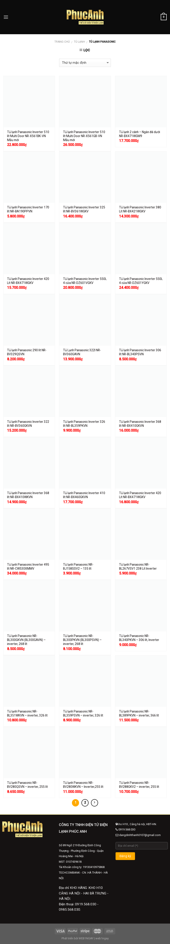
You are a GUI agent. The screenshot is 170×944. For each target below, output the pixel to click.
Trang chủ (62, 41)
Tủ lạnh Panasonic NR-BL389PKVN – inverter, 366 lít (139, 713)
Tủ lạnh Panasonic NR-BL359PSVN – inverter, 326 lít (83, 713)
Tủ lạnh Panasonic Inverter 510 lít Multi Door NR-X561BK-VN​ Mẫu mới (28, 136)
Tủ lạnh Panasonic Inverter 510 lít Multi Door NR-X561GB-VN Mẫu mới (84, 136)
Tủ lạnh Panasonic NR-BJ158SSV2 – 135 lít (78, 566)
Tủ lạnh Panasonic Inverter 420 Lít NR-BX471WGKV (28, 281)
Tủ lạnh (79, 41)
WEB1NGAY (86, 938)
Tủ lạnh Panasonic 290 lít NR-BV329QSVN (26, 352)
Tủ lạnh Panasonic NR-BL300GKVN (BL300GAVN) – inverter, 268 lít (26, 640)
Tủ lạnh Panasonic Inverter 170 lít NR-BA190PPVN (28, 209)
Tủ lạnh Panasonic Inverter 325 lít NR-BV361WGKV (84, 209)
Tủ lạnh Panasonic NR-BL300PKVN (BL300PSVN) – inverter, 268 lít (82, 640)
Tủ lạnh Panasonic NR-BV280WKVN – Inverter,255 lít (83, 784)
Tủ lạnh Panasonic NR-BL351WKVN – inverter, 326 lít (27, 713)
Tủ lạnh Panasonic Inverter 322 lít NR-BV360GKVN (28, 423)
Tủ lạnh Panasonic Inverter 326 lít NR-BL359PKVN (84, 423)
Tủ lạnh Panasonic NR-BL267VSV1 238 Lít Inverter (138, 566)
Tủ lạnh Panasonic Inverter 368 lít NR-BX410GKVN (140, 423)
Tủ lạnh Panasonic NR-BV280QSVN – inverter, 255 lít (27, 784)
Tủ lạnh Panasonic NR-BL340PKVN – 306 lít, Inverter (139, 638)
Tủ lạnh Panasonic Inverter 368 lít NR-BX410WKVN (28, 495)
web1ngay (102, 938)
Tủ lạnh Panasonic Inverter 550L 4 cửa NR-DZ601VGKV (85, 281)
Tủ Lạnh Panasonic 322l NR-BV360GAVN (82, 352)
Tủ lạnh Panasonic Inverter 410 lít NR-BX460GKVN (84, 495)
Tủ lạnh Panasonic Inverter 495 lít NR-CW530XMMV (28, 566)
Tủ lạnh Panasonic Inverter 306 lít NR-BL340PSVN (140, 352)
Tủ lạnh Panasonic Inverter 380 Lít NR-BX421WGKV (140, 209)
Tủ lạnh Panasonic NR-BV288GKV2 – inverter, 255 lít (139, 784)
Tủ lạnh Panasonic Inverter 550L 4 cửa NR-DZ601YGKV (141, 281)
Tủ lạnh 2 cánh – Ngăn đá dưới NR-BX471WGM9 (139, 134)
